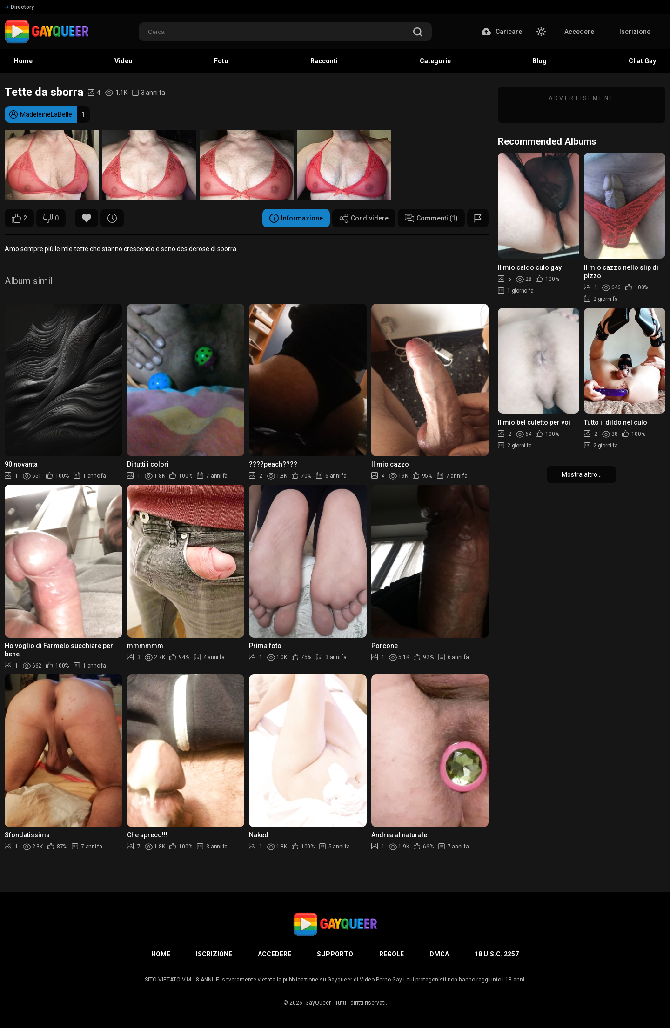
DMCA (439, 954)
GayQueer (318, 1003)
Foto (221, 61)
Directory (19, 7)
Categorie (435, 61)
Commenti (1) (431, 218)
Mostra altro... (582, 474)
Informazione (296, 218)
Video (123, 61)
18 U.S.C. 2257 (497, 954)
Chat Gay (642, 61)
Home (23, 61)
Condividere (364, 218)
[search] (417, 32)
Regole (391, 954)
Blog (539, 61)
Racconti (324, 61)
